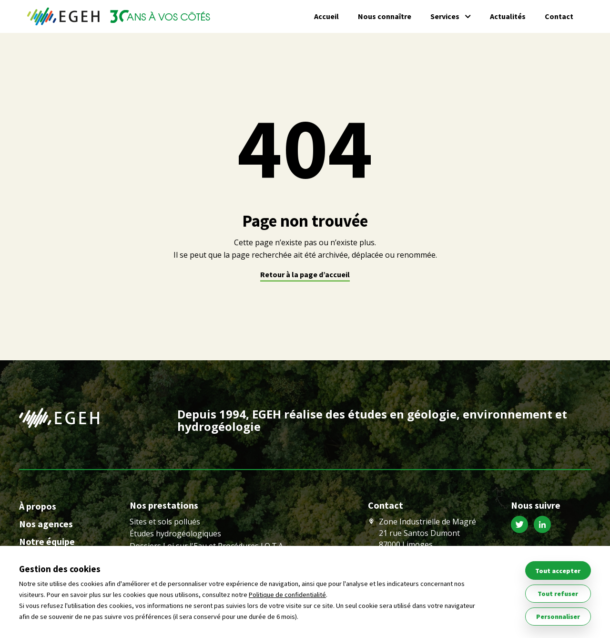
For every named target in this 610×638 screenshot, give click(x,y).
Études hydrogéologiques (175, 533)
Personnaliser (558, 616)
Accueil (326, 16)
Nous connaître (384, 16)
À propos (37, 506)
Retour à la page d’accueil (305, 274)
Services (444, 16)
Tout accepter (557, 570)
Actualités (508, 16)
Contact (559, 16)
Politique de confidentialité (287, 594)
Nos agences (46, 524)
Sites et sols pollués (165, 521)
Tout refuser (558, 593)
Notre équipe (47, 541)
